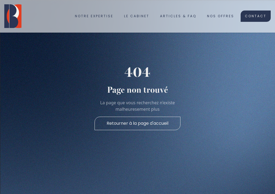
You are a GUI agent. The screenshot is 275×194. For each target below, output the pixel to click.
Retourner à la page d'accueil (137, 123)
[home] (12, 16)
